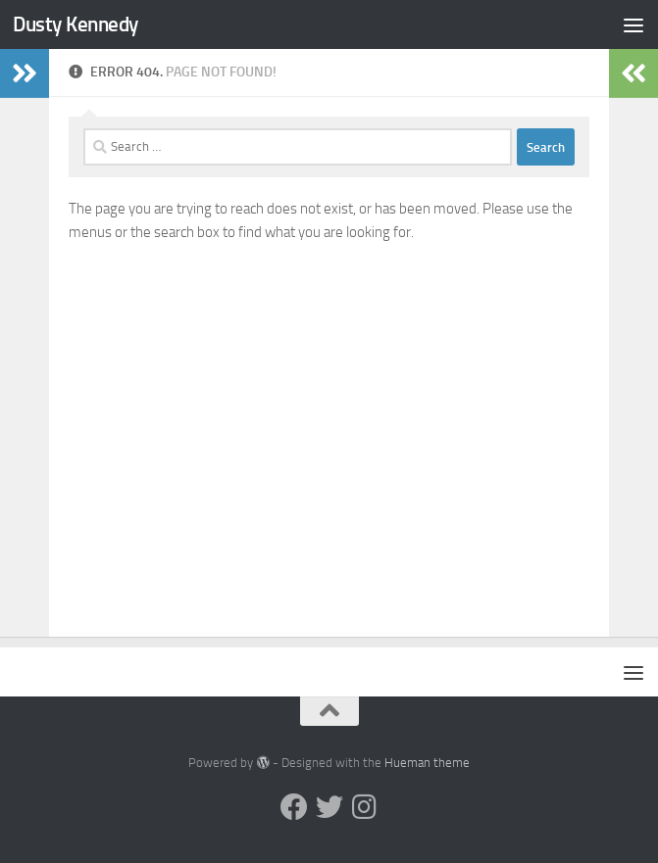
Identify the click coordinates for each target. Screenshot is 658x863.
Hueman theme (427, 762)
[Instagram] (365, 807)
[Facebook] (294, 807)
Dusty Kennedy (75, 24)
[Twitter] (329, 807)
